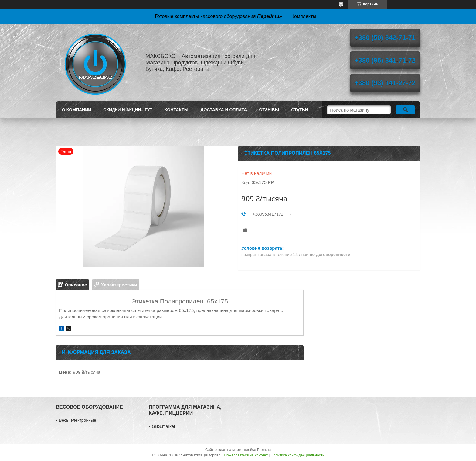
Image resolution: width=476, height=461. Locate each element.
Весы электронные (77, 420)
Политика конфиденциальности (298, 455)
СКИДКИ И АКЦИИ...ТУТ (127, 109)
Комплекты (303, 16)
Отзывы (269, 109)
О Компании (76, 109)
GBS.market (163, 426)
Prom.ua (264, 450)
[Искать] (405, 109)
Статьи (299, 109)
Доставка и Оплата (223, 109)
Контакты (176, 109)
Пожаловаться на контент (246, 455)
